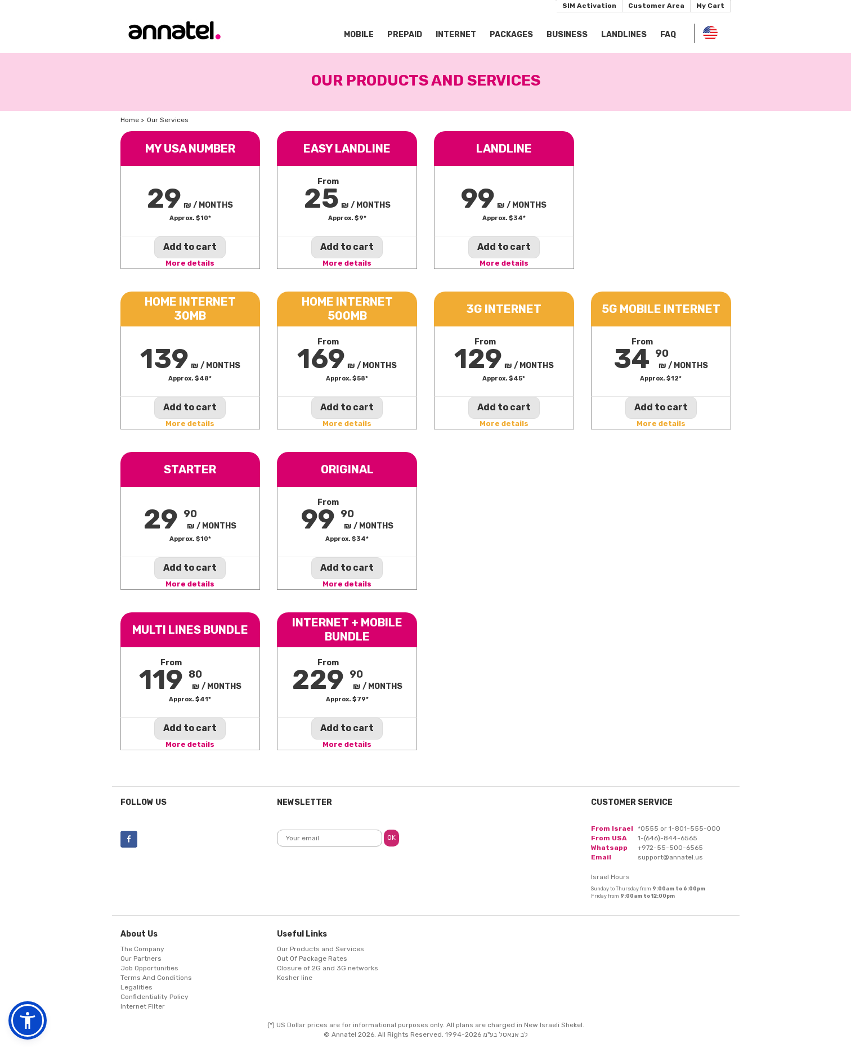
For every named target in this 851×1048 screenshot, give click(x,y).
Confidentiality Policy (154, 997)
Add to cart (190, 246)
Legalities (136, 987)
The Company (142, 949)
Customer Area (656, 6)
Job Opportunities (149, 968)
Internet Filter (142, 1006)
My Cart (710, 6)
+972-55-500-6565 (670, 848)
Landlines (624, 34)
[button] (27, 1020)
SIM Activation (589, 6)
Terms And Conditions (156, 978)
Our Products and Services (320, 949)
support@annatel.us (670, 857)
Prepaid (404, 34)
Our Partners (141, 958)
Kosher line (294, 978)
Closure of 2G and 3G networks (327, 968)
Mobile (359, 34)
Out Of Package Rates (312, 958)
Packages (511, 34)
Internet (456, 34)
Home (129, 120)
